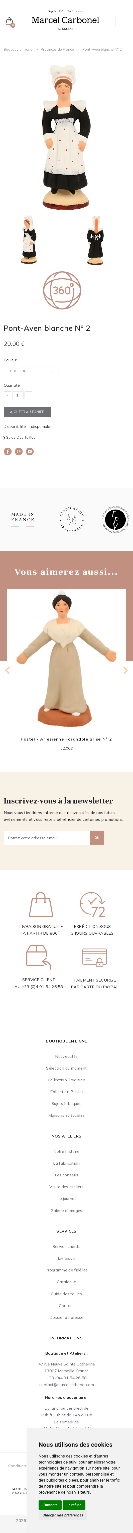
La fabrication (66, 1163)
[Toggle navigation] (122, 21)
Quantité (12, 385)
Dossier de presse (66, 1317)
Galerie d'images (66, 1210)
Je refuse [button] (74, 1505)
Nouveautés (66, 1056)
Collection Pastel (66, 1091)
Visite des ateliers (66, 1186)
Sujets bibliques (66, 1103)
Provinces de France (57, 49)
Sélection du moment (66, 1068)
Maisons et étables (66, 1115)
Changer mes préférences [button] (63, 1515)
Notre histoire (66, 1151)
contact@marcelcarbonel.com (66, 1384)
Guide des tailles (21, 437)
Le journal (66, 1198)
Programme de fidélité (66, 1269)
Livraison (66, 1258)
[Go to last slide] (8, 670)
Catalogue (66, 1281)
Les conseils (66, 1174)
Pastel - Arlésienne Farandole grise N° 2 (66, 739)
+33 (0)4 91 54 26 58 (42, 986)
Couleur (10, 359)
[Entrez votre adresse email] (47, 838)
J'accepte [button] (50, 1505)
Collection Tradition (66, 1079)
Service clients (67, 1246)
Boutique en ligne (18, 49)
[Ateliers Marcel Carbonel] (65, 19)
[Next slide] (125, 670)
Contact (66, 1305)
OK (96, 838)
